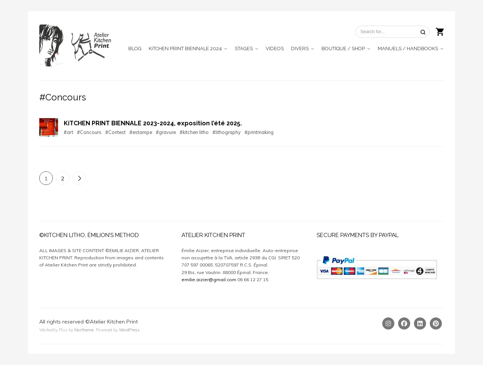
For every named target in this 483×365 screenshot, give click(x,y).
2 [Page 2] (62, 178)
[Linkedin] (420, 323)
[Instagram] (388, 323)
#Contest (115, 132)
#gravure (166, 132)
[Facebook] (404, 323)
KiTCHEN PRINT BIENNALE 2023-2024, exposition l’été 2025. (153, 123)
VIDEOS (275, 48)
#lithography (226, 132)
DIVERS (300, 48)
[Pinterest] (436, 323)
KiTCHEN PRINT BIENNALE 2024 (185, 48)
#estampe (140, 132)
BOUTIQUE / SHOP (343, 48)
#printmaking (259, 132)
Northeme (84, 330)
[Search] (423, 32)
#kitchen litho (194, 132)
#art (68, 132)
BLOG (135, 48)
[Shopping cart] (440, 31)
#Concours (89, 132)
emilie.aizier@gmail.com (209, 279)
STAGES (244, 48)
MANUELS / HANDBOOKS (408, 48)
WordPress (129, 330)
